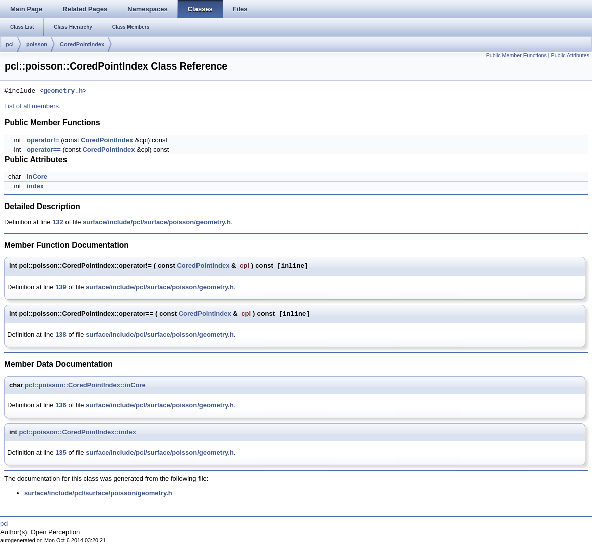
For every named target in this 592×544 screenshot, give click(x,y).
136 (61, 405)
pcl (10, 44)
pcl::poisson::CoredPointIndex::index (78, 432)
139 (61, 287)
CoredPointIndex (82, 44)
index (35, 186)
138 (61, 334)
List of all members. (32, 106)
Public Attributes (570, 55)
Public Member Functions (516, 55)
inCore (37, 176)
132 (57, 222)
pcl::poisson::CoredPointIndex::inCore (85, 385)
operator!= (43, 140)
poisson (36, 44)
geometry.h (63, 91)
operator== (44, 149)
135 (61, 452)
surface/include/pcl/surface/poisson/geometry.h (157, 222)
